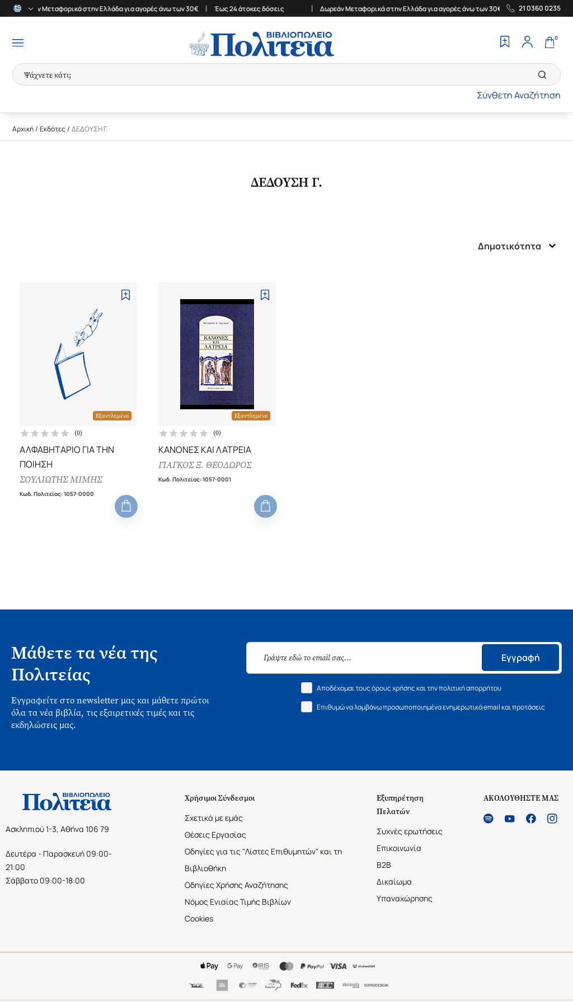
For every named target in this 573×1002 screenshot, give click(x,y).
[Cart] (549, 43)
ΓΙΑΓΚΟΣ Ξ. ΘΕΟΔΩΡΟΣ (204, 465)
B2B (384, 866)
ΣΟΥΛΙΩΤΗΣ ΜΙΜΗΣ (61, 480)
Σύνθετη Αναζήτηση (519, 95)
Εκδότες (52, 129)
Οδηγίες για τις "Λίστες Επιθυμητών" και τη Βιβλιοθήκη (263, 861)
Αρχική (23, 129)
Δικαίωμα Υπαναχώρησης (405, 891)
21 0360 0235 (540, 8)
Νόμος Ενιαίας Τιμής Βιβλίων (238, 902)
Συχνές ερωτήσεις (410, 832)
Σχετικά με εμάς (214, 819)
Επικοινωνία (399, 849)
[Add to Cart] (126, 507)
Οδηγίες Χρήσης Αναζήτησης (236, 886)
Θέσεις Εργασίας (215, 835)
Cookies (199, 919)
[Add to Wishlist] (125, 295)
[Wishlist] (505, 43)
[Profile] (527, 43)
